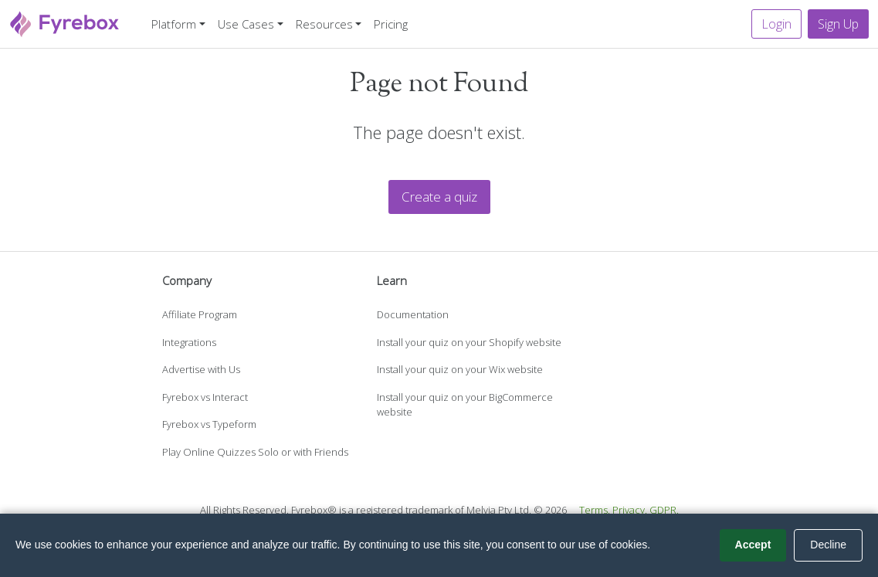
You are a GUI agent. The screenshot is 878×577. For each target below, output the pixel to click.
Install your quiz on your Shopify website (469, 342)
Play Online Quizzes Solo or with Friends (255, 452)
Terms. (594, 510)
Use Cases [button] (246, 24)
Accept (753, 544)
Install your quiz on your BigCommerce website (465, 404)
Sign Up (838, 23)
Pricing (391, 24)
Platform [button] (173, 24)
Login (776, 23)
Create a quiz (439, 196)
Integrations (189, 342)
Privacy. (629, 510)
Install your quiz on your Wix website (460, 369)
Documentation (413, 314)
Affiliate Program (199, 314)
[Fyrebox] (64, 22)
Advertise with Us (201, 369)
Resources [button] (324, 24)
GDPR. (664, 510)
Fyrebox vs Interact (205, 397)
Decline (828, 544)
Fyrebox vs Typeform (209, 424)
